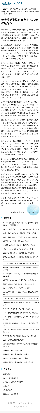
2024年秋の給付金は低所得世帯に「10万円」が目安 (20, 298)
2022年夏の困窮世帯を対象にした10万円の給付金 (19, 336)
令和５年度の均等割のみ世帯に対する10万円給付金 (20, 313)
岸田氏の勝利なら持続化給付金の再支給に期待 (18, 362)
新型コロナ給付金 (9, 394)
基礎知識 (6, 374)
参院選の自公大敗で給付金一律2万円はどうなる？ (20, 245)
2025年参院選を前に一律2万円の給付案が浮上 (18, 253)
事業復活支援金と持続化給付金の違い (16, 354)
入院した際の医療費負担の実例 (13, 340)
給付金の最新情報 (9, 378)
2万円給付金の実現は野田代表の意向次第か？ (18, 241)
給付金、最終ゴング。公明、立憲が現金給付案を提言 (21, 229)
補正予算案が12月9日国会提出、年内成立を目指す (20, 284)
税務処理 (6, 390)
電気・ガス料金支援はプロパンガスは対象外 (18, 249)
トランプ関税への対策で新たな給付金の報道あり (19, 263)
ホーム (7, 11)
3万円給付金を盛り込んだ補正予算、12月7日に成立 (20, 280)
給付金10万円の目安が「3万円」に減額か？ (17, 288)
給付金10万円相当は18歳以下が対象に (16, 358)
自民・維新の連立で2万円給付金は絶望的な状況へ (20, 237)
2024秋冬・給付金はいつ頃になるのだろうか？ (19, 309)
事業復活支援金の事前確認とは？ (14, 350)
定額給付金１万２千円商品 (12, 382)
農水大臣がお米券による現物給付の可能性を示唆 (19, 233)
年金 (37, 212)
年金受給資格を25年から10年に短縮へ (19, 21)
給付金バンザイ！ (12, 3)
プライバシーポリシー (26, 403)
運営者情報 (11, 403)
